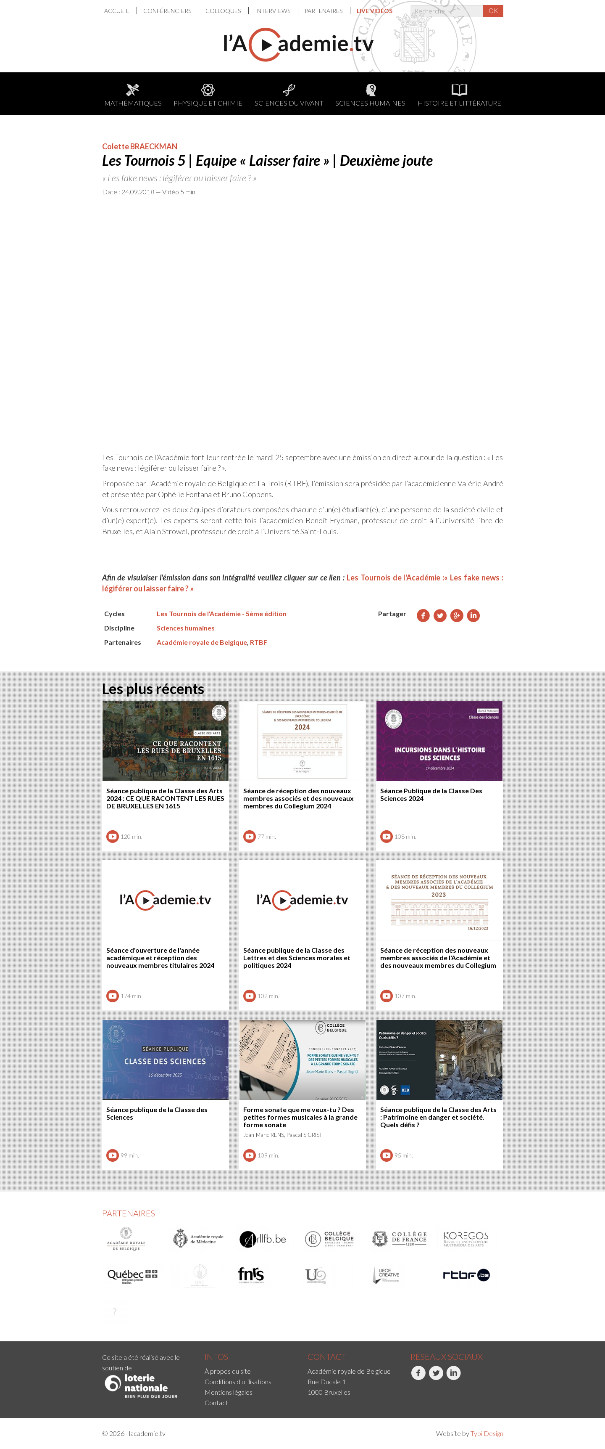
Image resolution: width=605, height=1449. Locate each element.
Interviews (273, 10)
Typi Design (487, 1433)
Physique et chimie (208, 95)
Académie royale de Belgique (202, 642)
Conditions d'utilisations (238, 1381)
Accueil (117, 10)
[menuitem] (120, 10)
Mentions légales (229, 1392)
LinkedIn (453, 1377)
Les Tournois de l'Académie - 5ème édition (222, 613)
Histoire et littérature (459, 95)
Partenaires (324, 10)
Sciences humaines (370, 95)
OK (493, 10)
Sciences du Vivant (289, 95)
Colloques (223, 10)
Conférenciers (167, 10)
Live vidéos (374, 10)
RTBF (258, 642)
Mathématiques (133, 95)
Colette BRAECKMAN (139, 146)
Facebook (418, 1377)
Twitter (436, 1377)
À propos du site (228, 1371)
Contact (216, 1403)
